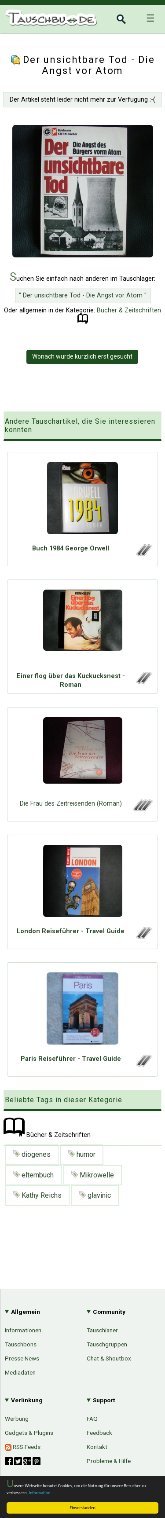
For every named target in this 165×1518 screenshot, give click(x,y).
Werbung (17, 1418)
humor (81, 1154)
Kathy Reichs (37, 1195)
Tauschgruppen (107, 1344)
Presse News (22, 1358)
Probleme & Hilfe (109, 1460)
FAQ (92, 1418)
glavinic (95, 1195)
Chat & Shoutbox (109, 1358)
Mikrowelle (92, 1175)
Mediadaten (20, 1372)
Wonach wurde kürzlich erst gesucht (82, 356)
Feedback (99, 1432)
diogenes (32, 1154)
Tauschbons (21, 1344)
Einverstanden (82, 1508)
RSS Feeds (22, 1447)
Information (39, 1493)
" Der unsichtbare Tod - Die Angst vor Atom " (83, 295)
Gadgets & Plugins (29, 1432)
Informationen (23, 1330)
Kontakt (97, 1446)
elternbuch (33, 1175)
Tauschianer (102, 1330)
